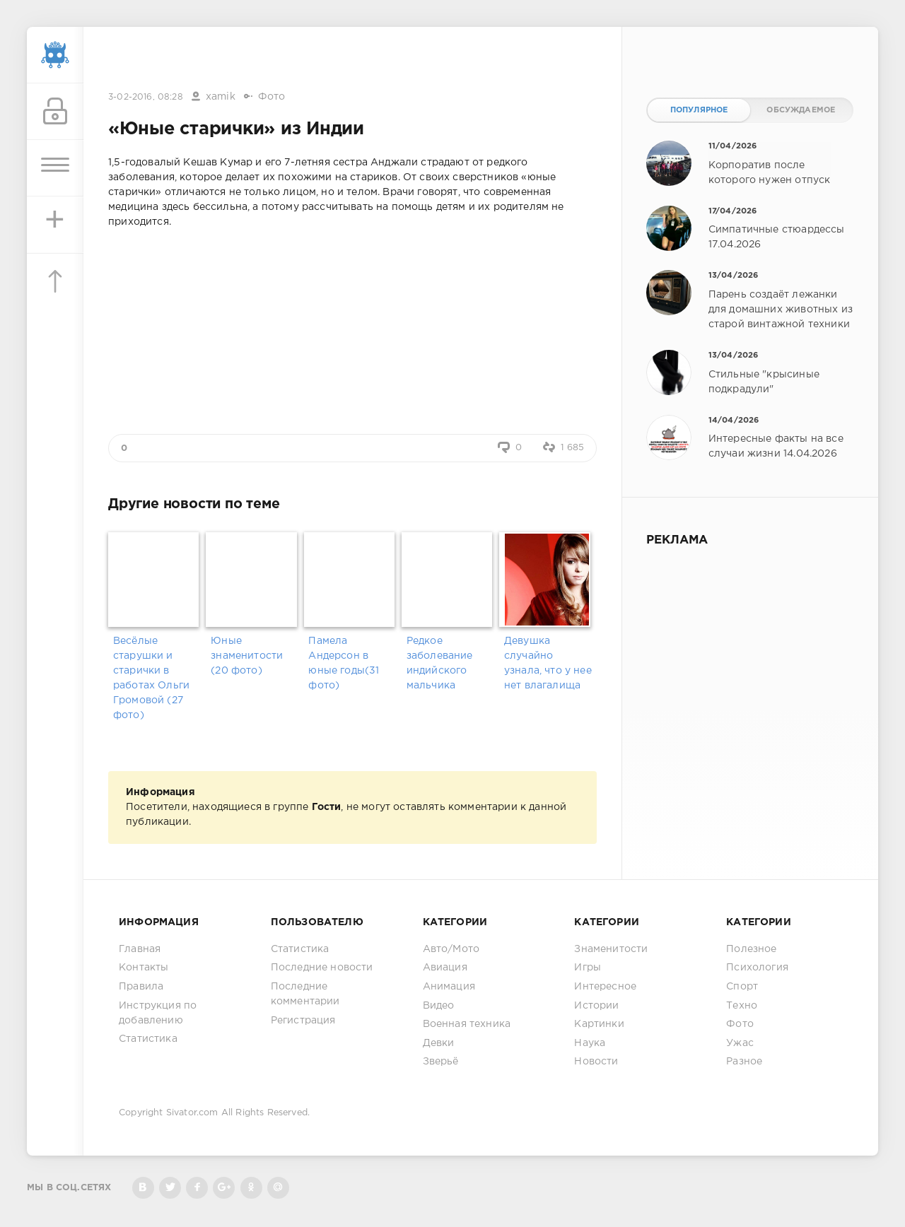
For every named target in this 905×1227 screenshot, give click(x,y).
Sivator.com (192, 1113)
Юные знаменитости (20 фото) (247, 656)
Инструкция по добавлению (158, 1013)
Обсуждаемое (800, 110)
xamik (220, 97)
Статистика (148, 1039)
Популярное (699, 110)
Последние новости (322, 967)
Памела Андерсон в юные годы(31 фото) (343, 663)
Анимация (449, 986)
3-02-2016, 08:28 (145, 97)
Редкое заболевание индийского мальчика (440, 663)
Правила (141, 986)
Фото (272, 97)
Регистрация (303, 1020)
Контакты (143, 967)
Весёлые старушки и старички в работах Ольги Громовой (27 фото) (151, 678)
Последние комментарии (305, 994)
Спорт (742, 986)
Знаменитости (611, 949)
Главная (139, 949)
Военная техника (467, 1024)
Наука (589, 1043)
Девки (439, 1043)
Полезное (751, 949)
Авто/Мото (451, 949)
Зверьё (441, 1061)
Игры (587, 967)
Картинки (599, 1024)
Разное (744, 1061)
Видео (439, 1006)
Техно (741, 1006)
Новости (596, 1061)
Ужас (740, 1043)
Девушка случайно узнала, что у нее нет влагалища (548, 663)
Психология (757, 967)
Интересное (605, 986)
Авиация (445, 967)
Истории (596, 1006)
